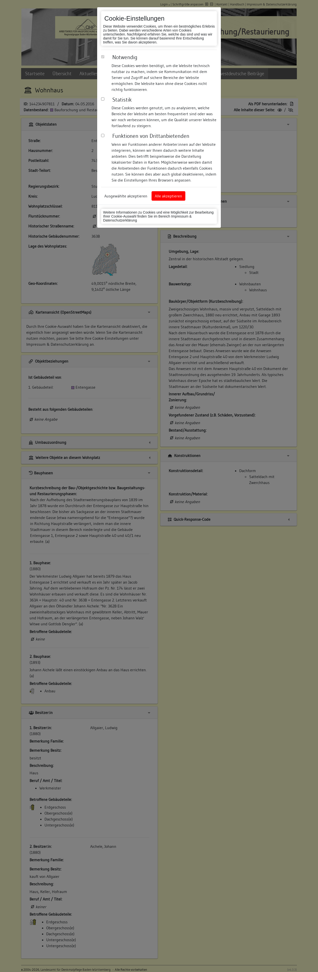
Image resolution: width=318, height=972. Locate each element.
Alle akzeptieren (168, 195)
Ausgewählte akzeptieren (125, 195)
